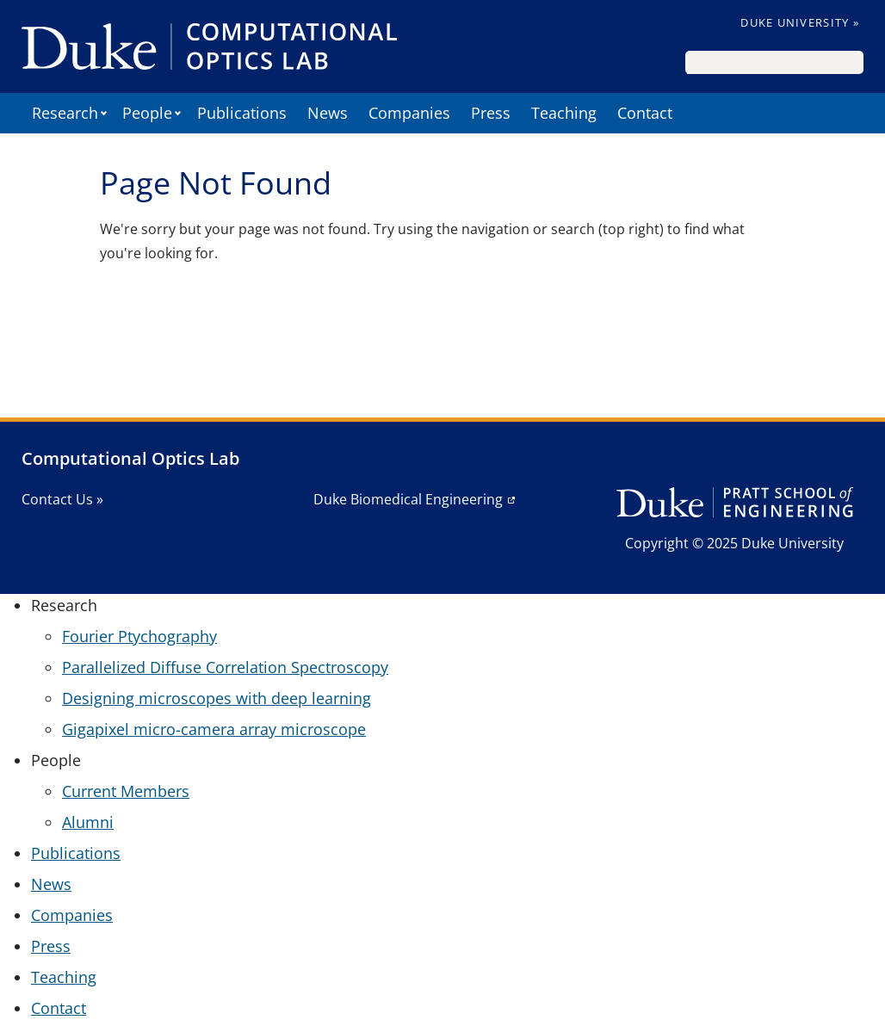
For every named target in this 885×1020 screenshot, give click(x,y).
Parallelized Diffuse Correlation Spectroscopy (225, 667)
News (327, 112)
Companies (409, 112)
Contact (644, 112)
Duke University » (799, 22)
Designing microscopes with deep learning (216, 698)
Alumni (88, 822)
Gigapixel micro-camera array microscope (214, 729)
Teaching (564, 112)
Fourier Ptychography (139, 636)
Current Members (125, 791)
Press (491, 112)
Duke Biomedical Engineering (408, 499)
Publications (242, 112)
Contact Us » (62, 499)
